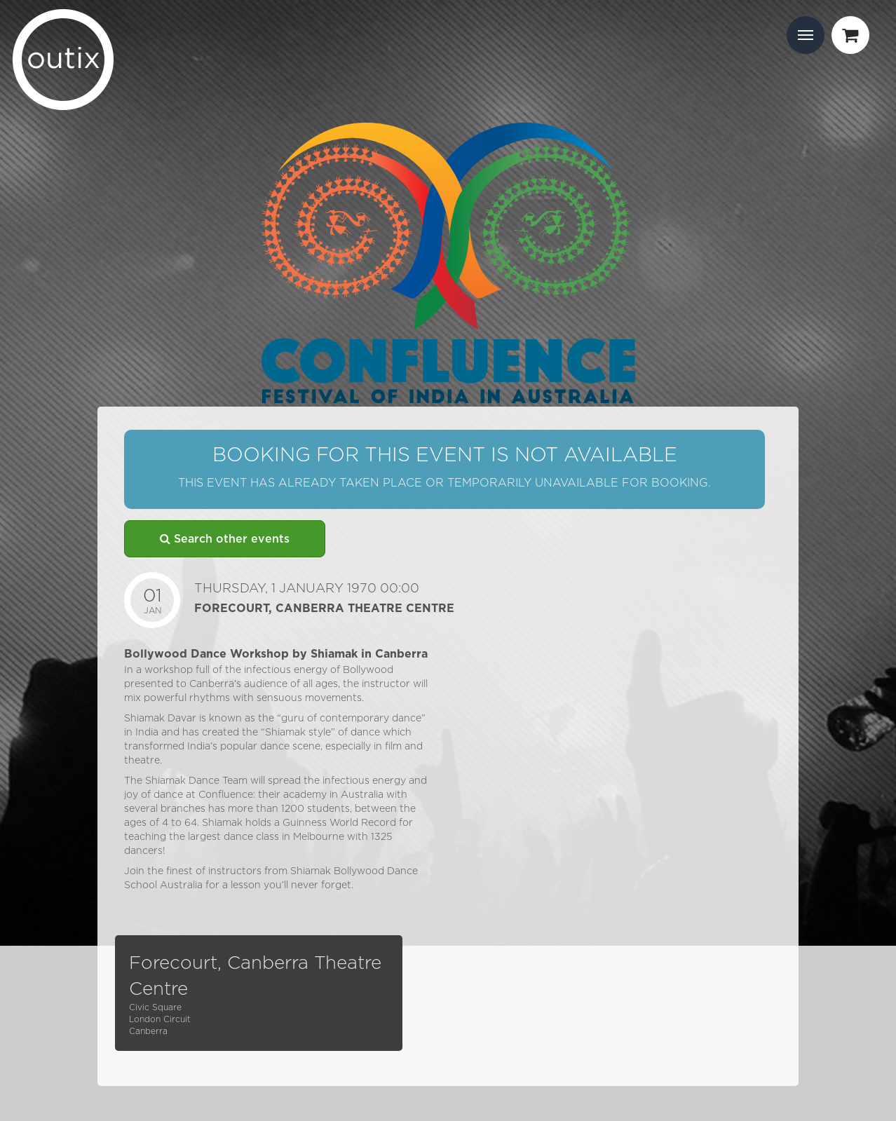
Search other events (225, 539)
